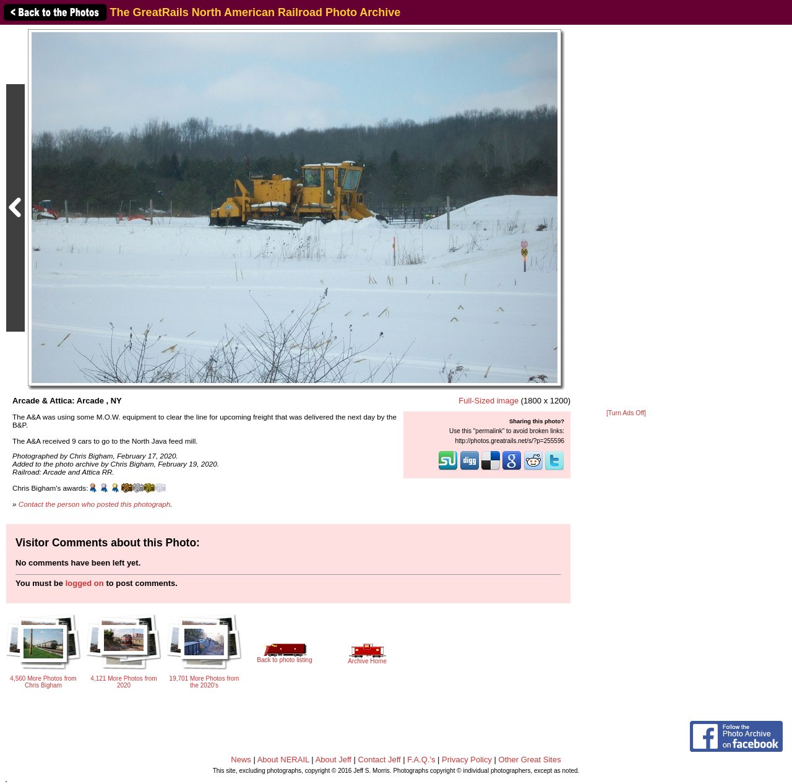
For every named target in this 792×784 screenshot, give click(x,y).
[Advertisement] (626, 217)
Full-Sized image (488, 400)
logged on (85, 583)
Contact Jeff (379, 759)
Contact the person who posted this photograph (95, 504)
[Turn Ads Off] (626, 413)
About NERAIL (283, 759)
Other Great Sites (530, 759)
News (241, 759)
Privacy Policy (467, 759)
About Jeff (333, 759)
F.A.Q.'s (421, 759)
